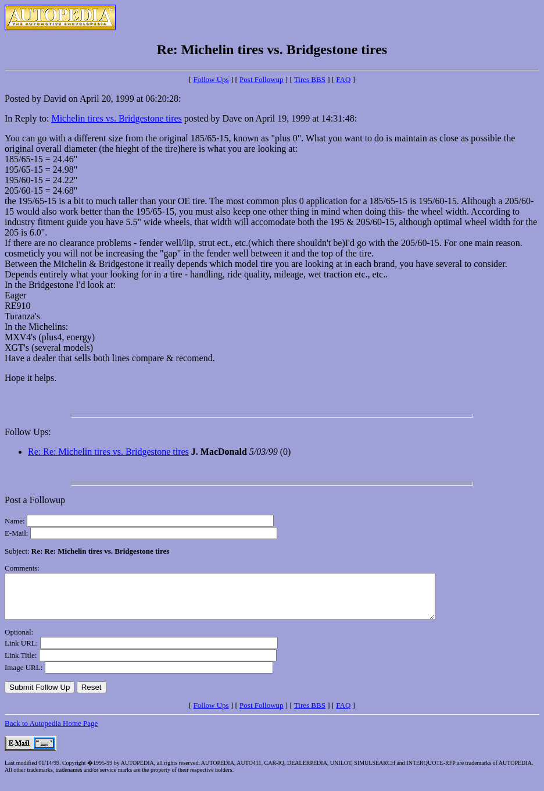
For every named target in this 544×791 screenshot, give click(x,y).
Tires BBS (309, 79)
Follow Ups (211, 79)
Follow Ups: (28, 432)
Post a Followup (35, 500)
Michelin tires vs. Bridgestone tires (116, 118)
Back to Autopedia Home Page (51, 732)
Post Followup (261, 79)
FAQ (343, 79)
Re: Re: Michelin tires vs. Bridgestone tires (108, 452)
